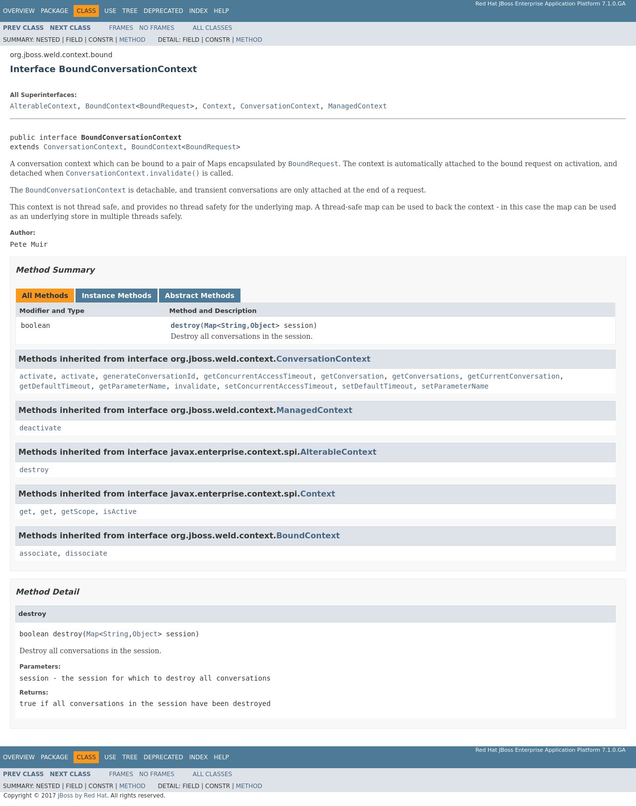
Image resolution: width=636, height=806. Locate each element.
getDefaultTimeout (54, 386)
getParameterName (132, 386)
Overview (19, 10)
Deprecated (163, 10)
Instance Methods (116, 296)
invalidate (195, 386)
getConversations (425, 376)
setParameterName (454, 386)
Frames (121, 27)
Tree (130, 10)
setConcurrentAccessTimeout (279, 386)
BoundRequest (165, 106)
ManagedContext (357, 106)
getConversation (352, 376)
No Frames (156, 27)
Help (221, 10)
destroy (185, 325)
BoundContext (110, 106)
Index (198, 10)
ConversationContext (280, 106)
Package (54, 10)
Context (217, 106)
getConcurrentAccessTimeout (258, 376)
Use (110, 10)
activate (36, 376)
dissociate (86, 553)
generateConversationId (149, 376)
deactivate (40, 428)
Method (132, 39)
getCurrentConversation (513, 376)
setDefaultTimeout (377, 386)
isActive (120, 511)
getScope (77, 511)
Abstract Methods (200, 296)
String (233, 325)
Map (210, 325)
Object (263, 325)
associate (38, 553)
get (25, 511)
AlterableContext (43, 106)
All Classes (212, 27)
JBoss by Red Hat (82, 795)
